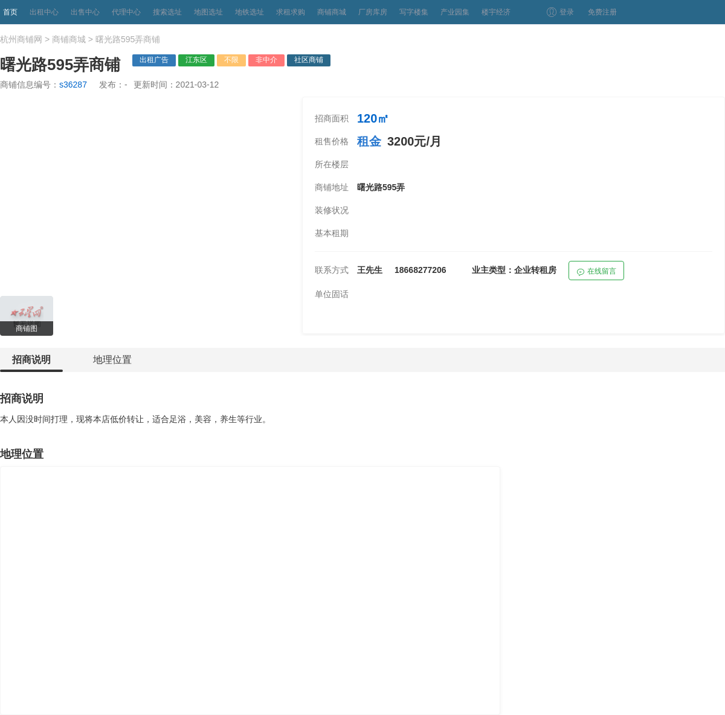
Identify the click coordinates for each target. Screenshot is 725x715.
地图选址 (208, 12)
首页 (10, 12)
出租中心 (44, 12)
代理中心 (126, 12)
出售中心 (85, 12)
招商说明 (31, 363)
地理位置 (112, 359)
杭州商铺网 (21, 39)
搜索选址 (167, 12)
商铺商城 (331, 12)
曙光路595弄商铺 (127, 39)
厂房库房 (372, 12)
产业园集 (454, 12)
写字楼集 (413, 12)
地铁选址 (249, 12)
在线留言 (596, 272)
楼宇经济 (496, 12)
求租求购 (290, 12)
